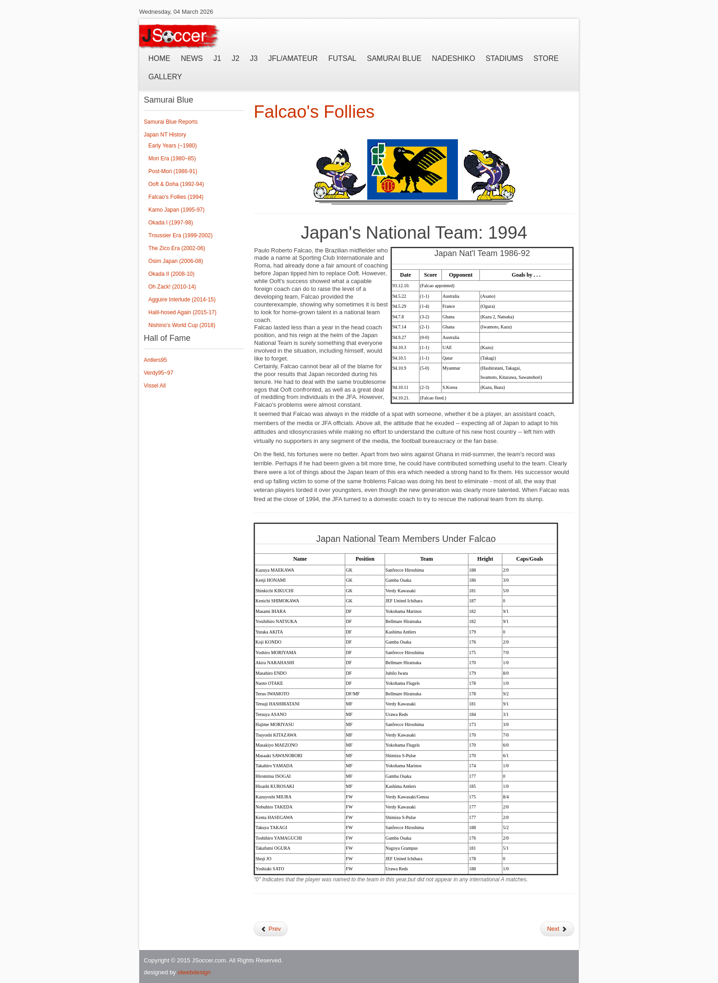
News (192, 58)
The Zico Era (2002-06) (176, 248)
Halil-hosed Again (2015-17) (182, 312)
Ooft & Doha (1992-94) (176, 184)
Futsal (342, 58)
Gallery (165, 77)
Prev (271, 928)
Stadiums (504, 58)
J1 (217, 58)
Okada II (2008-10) (171, 274)
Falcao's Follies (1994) (175, 197)
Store (546, 58)
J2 (235, 58)
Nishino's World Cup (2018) (181, 325)
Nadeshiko (453, 58)
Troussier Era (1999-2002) (180, 235)
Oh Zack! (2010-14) (172, 287)
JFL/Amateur (293, 58)
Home (159, 58)
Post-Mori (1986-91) (172, 171)
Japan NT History (165, 134)
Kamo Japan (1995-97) (176, 210)
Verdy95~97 (158, 373)
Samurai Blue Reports (170, 122)
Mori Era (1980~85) (172, 158)
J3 (254, 58)
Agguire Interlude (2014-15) (182, 299)
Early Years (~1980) (172, 145)
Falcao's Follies (314, 111)
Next (557, 928)
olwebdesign (194, 972)
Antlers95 (155, 360)
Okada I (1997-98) (170, 222)
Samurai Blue (394, 58)
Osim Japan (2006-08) (175, 261)
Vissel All (155, 385)
